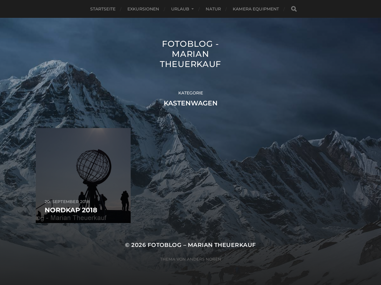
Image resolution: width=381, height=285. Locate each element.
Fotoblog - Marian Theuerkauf (190, 54)
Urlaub (180, 9)
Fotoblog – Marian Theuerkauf (202, 245)
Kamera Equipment (256, 9)
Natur (213, 9)
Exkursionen (143, 9)
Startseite (102, 9)
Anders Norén (204, 259)
